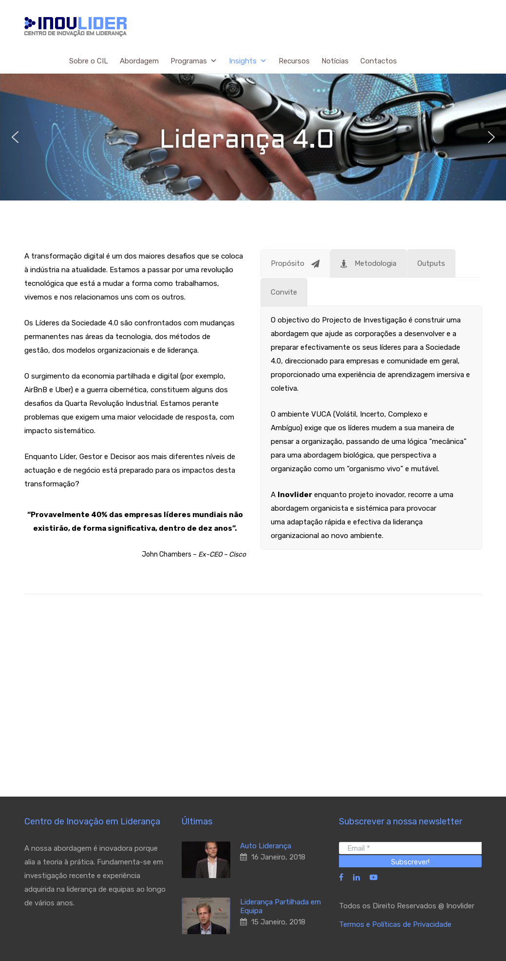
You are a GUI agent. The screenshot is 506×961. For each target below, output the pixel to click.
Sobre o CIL (88, 61)
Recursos (294, 61)
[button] (15, 137)
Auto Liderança (265, 845)
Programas (188, 61)
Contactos (378, 61)
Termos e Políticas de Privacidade (395, 924)
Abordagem (139, 61)
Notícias (335, 61)
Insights (243, 61)
